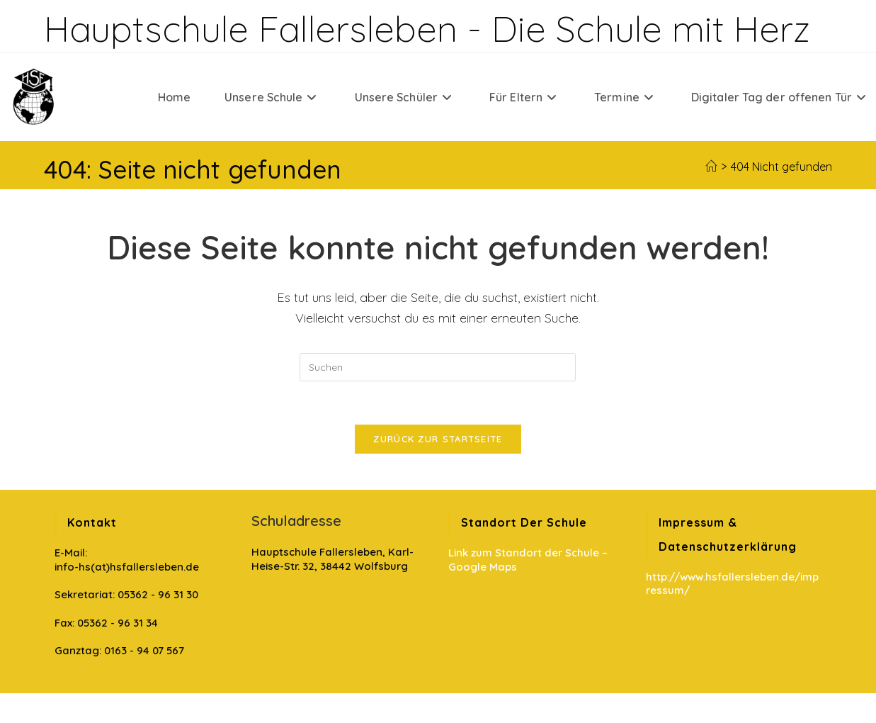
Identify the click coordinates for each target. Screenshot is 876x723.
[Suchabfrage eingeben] (438, 367)
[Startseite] (711, 166)
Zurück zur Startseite (437, 438)
